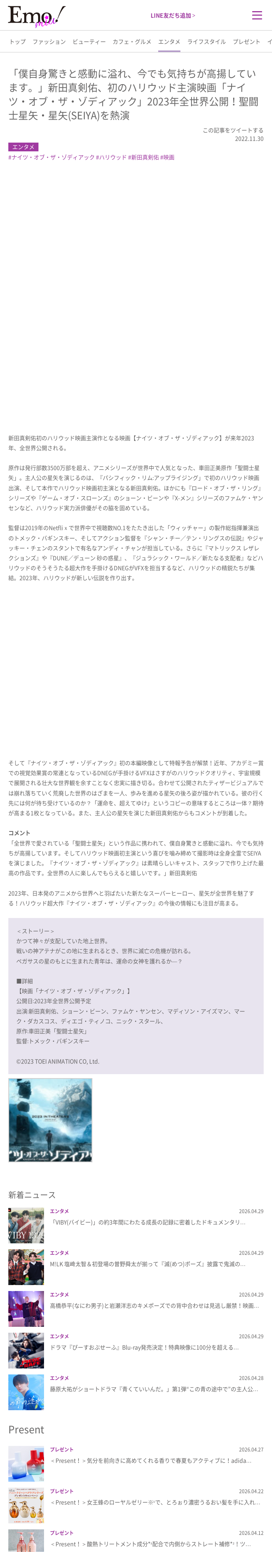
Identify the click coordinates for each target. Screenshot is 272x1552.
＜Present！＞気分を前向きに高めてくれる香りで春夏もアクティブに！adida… (151, 1214)
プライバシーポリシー (125, 1521)
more (136, 1456)
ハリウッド (113, 157)
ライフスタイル (206, 41)
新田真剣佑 (145, 157)
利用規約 (166, 1521)
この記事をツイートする (233, 130)
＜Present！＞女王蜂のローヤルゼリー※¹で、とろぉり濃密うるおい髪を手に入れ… (155, 1256)
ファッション (49, 41)
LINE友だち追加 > (173, 15)
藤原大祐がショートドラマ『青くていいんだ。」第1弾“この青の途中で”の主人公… (154, 1143)
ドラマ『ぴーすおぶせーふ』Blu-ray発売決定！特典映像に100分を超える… (144, 1101)
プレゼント (247, 41)
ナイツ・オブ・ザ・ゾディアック (53, 157)
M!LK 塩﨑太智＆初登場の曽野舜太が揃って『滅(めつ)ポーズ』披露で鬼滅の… (148, 1018)
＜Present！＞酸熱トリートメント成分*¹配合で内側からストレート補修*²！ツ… (150, 1298)
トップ (17, 41)
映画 (168, 157)
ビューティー (89, 41)
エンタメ (169, 41)
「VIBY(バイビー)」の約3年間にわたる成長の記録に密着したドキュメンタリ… (148, 976)
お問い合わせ (197, 1521)
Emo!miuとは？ (78, 1521)
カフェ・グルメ (132, 41)
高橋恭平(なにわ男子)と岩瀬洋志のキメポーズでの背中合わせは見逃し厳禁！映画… (154, 1059)
